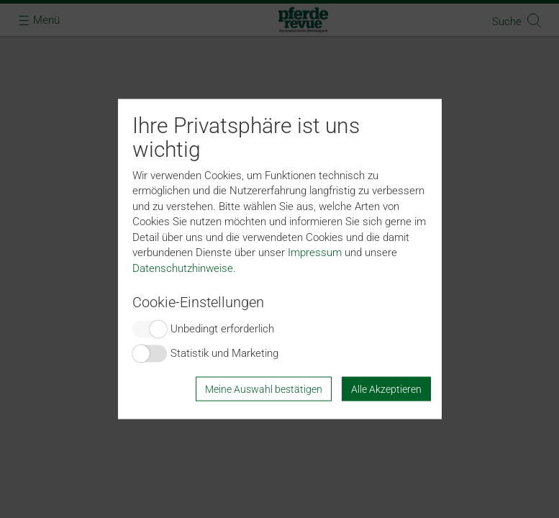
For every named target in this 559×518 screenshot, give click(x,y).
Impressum (315, 252)
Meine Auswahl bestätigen (263, 388)
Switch (149, 328)
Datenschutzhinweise (182, 267)
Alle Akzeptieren (386, 388)
